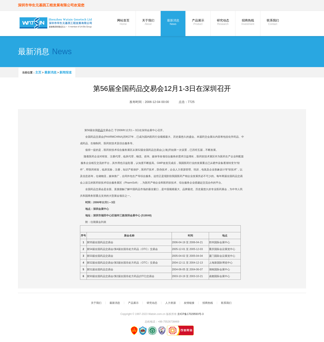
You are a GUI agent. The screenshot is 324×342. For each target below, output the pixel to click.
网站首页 (123, 22)
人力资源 (170, 302)
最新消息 (173, 22)
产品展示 (198, 22)
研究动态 (223, 22)
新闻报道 (65, 72)
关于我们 (148, 22)
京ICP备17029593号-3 (190, 314)
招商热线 (247, 22)
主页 (38, 72)
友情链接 (189, 302)
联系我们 (272, 22)
